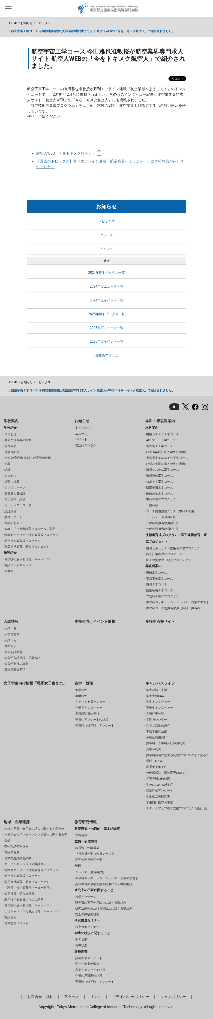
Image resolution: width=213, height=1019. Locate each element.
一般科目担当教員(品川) (162, 523)
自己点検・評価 (14, 499)
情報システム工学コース (162, 469)
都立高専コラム (106, 355)
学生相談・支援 (156, 690)
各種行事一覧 (155, 713)
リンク (95, 996)
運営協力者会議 (14, 493)
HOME (13, 23)
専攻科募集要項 (14, 669)
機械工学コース (156, 572)
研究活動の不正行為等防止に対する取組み (103, 908)
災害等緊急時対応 (158, 778)
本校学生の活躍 (156, 731)
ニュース (106, 235)
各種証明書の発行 (87, 713)
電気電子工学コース (159, 578)
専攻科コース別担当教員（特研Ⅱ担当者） (174, 608)
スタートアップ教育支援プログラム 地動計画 (176, 808)
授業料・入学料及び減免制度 (165, 743)
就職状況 (81, 696)
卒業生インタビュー (159, 707)
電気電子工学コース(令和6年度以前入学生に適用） (167, 449)
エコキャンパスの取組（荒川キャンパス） (32, 911)
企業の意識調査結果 (17, 858)
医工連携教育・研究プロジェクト (26, 546)
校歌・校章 (11, 481)
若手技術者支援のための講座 (23, 899)
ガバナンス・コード (17, 505)
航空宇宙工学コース (159, 487)
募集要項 (10, 646)
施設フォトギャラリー (19, 565)
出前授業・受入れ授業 (19, 893)
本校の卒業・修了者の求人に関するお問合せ (34, 828)
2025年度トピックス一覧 (106, 314)
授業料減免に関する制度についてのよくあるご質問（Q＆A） (177, 758)
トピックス (43, 23)
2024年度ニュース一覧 (106, 287)
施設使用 (10, 917)
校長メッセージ (85, 896)
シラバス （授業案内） (161, 517)
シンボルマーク (14, 487)
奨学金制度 (153, 749)
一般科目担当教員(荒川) (162, 529)
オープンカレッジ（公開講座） (25, 864)
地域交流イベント (16, 923)
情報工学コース (156, 584)
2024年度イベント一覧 (106, 300)
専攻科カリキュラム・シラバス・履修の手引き (177, 602)
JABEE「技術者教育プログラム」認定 (29, 529)
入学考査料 (11, 634)
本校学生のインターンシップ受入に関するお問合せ (35, 837)
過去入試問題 (13, 652)
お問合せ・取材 (40, 996)
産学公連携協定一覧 (88, 859)
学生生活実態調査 (158, 796)
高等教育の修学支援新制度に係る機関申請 (103, 884)
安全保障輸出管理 (87, 914)
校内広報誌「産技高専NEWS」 (166, 772)
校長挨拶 (10, 446)
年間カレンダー (156, 719)
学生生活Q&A (155, 696)
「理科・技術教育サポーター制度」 (28, 887)
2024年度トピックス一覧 (106, 273)
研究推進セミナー (87, 927)
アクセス (10, 475)
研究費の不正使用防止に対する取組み (100, 902)
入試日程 (10, 640)
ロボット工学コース (159, 481)
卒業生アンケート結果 (90, 970)
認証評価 (10, 511)
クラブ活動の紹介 (158, 725)
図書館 (8, 571)
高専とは (10, 434)
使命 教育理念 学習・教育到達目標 (27, 458)
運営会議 (81, 835)
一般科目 (152, 505)
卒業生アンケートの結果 (91, 719)
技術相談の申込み (16, 846)
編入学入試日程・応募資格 (22, 658)
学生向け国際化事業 (159, 802)
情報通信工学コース (159, 475)
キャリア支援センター (90, 701)
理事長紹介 (11, 452)
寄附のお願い (13, 523)
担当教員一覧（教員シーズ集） (96, 853)
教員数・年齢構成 (87, 848)
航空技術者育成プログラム (22, 541)
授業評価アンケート (159, 790)
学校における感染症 (159, 784)
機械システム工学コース (162, 434)
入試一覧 (10, 628)
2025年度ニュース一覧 (106, 328)
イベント (106, 249)
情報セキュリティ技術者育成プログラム (31, 535)
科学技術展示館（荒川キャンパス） (28, 559)
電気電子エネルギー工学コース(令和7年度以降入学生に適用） (167, 461)
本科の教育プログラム (161, 499)
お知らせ (27, 23)
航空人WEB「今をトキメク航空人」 (68, 153)
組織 (7, 469)
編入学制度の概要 (16, 664)
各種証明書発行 (156, 737)
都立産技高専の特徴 (17, 440)
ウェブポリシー (173, 996)
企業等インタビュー (88, 707)
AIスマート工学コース (161, 440)
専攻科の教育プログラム (162, 596)
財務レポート (13, 517)
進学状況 (81, 690)
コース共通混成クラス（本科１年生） (171, 511)
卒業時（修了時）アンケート (94, 725)
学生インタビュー (158, 701)
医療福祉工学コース (159, 493)
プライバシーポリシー (130, 996)
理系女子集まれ (156, 767)
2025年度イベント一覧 (106, 342)
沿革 (7, 464)
